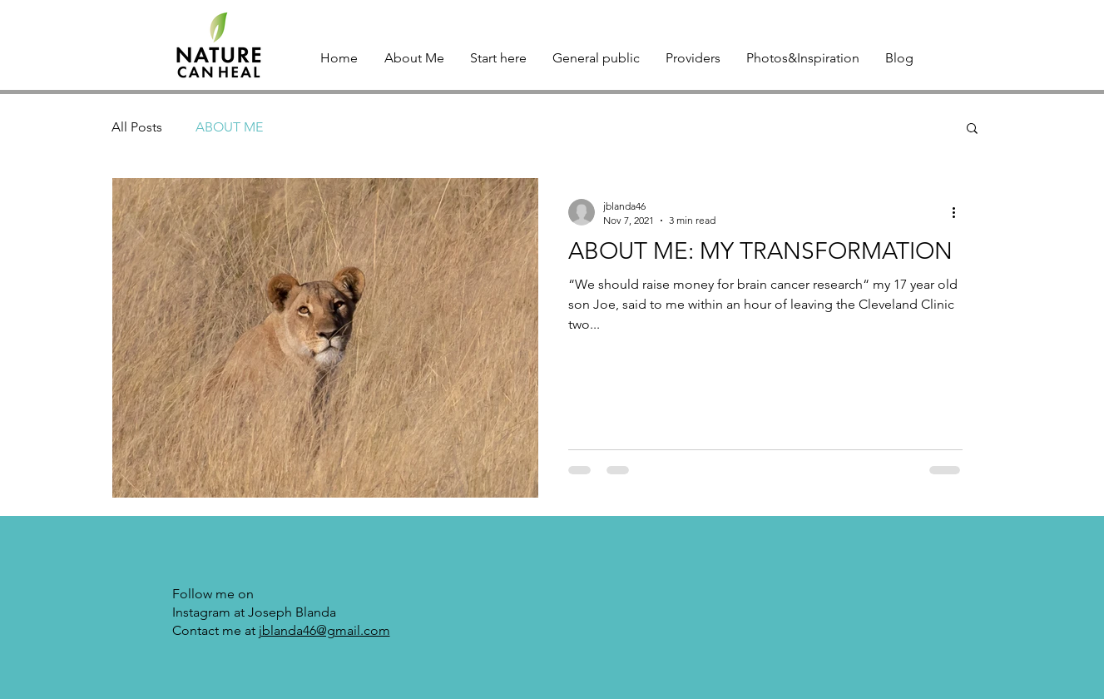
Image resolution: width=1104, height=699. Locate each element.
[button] (972, 129)
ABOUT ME (229, 127)
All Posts (136, 127)
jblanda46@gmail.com (324, 630)
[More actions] (960, 212)
